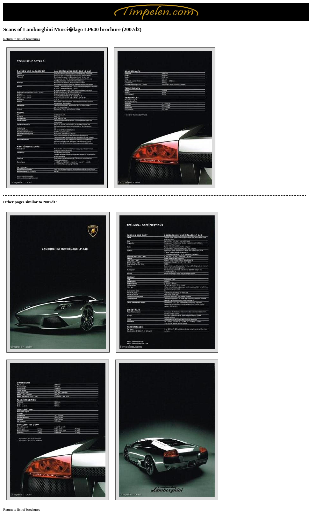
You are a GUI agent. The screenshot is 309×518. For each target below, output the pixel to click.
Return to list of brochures (21, 39)
